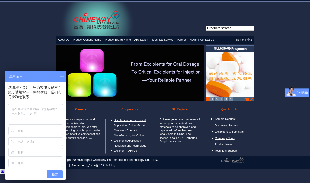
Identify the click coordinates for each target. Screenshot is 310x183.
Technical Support (226, 150)
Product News (223, 144)
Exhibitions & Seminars (229, 131)
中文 (250, 39)
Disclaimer (78, 165)
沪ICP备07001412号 (101, 165)
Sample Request (225, 118)
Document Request (227, 125)
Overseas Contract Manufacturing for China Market (129, 133)
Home (240, 39)
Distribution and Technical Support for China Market (130, 123)
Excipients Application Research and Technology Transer (130, 143)
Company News (225, 138)
